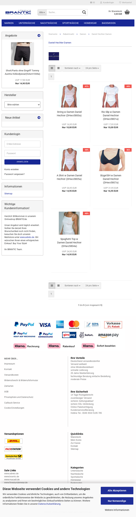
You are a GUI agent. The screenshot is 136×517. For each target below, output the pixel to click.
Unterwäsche (27, 23)
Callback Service (12, 403)
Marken (8, 23)
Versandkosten (11, 375)
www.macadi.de (11, 479)
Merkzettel (125, 2)
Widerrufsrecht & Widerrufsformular (21, 380)
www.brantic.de (11, 476)
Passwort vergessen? (14, 174)
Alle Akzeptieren (117, 490)
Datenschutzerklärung (49, 504)
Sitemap (8, 193)
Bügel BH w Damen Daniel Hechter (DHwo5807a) (110, 179)
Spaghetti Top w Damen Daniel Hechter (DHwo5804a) (69, 242)
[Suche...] (42, 12)
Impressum (9, 364)
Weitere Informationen (117, 510)
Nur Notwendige (117, 501)
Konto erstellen (11, 169)
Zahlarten (8, 386)
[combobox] (72, 68)
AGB (6, 391)
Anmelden (22, 162)
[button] (92, 2)
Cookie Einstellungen (14, 408)
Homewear (90, 23)
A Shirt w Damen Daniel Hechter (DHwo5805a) (69, 177)
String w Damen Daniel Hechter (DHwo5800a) (69, 113)
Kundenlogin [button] (107, 2)
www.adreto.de (27, 237)
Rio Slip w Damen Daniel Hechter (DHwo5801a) (110, 115)
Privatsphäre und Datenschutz (18, 397)
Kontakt (8, 369)
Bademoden (108, 23)
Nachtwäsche (48, 23)
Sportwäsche (70, 23)
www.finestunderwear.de (15, 482)
